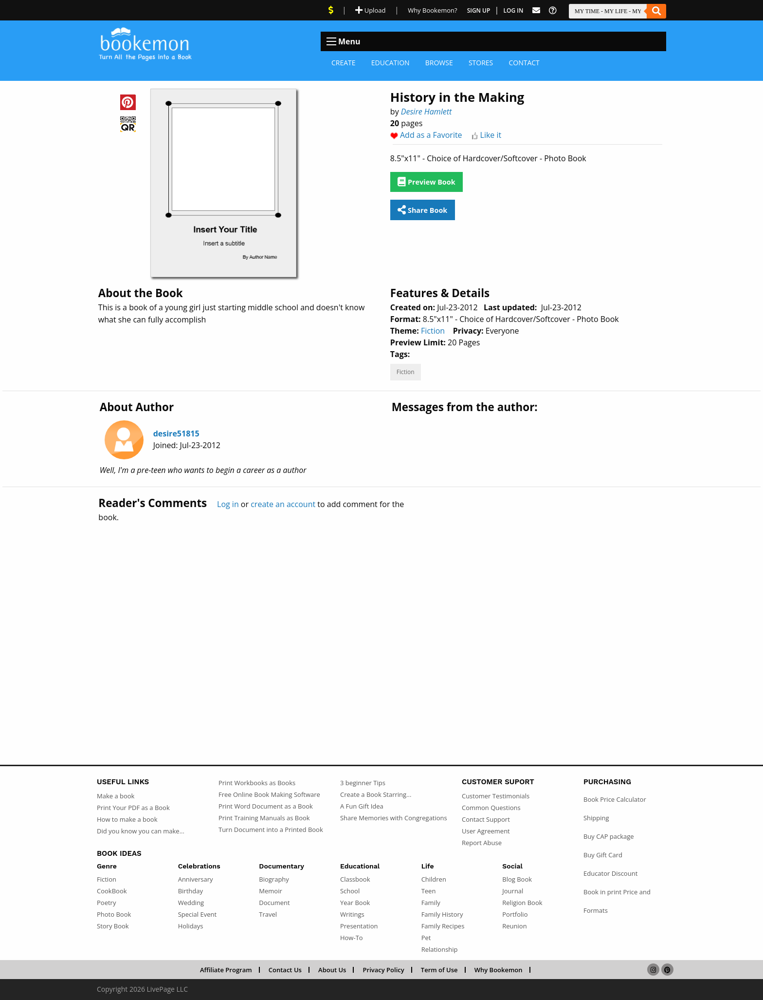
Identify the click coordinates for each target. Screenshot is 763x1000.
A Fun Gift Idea (361, 806)
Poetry (106, 902)
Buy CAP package (608, 836)
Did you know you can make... (140, 831)
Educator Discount (610, 873)
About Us (332, 970)
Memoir (270, 891)
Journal (512, 891)
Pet (426, 937)
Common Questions (491, 807)
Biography (274, 879)
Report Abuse (482, 842)
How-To (351, 937)
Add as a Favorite (431, 135)
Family (430, 902)
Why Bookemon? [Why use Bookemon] (432, 10)
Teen (428, 891)
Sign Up (478, 10)
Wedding (191, 902)
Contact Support (486, 819)
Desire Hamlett (426, 111)
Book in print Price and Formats (617, 901)
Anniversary (195, 879)
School (350, 891)
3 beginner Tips (362, 782)
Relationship (439, 949)
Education (390, 62)
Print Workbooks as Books (256, 782)
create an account (283, 504)
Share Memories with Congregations (393, 817)
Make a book (115, 796)
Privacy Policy (383, 970)
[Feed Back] (536, 10)
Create (343, 62)
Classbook (355, 879)
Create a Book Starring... (375, 794)
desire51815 (176, 433)
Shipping (596, 817)
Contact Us (285, 970)
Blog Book (517, 879)
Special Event (197, 914)
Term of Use (439, 970)
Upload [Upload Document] (370, 10)
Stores (481, 62)
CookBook (112, 891)
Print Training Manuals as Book (264, 817)
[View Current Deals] (330, 10)
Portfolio (514, 914)
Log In (514, 10)
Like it (491, 135)
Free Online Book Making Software (269, 794)
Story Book (113, 926)
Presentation (359, 926)
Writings (352, 914)
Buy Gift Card (602, 854)
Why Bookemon (498, 970)
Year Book (355, 902)
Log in (228, 504)
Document (274, 902)
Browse (439, 62)
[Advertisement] (381, 622)
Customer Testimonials (495, 796)
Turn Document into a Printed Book (270, 829)
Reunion (514, 926)
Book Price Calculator (614, 799)
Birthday (190, 891)
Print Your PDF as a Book (133, 807)
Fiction (433, 330)
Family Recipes (443, 926)
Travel (268, 914)
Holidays (190, 926)
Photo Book (114, 914)
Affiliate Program (226, 970)
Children (433, 879)
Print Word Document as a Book (265, 806)
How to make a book (127, 819)
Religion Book (522, 902)
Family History (442, 914)
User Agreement (486, 831)
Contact (524, 62)
